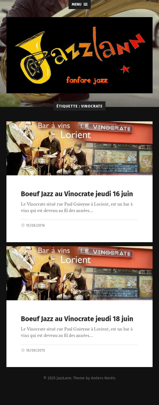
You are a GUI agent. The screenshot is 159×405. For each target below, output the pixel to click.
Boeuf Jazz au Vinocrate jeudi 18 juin (77, 319)
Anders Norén (103, 378)
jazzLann (63, 378)
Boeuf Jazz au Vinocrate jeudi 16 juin (77, 194)
